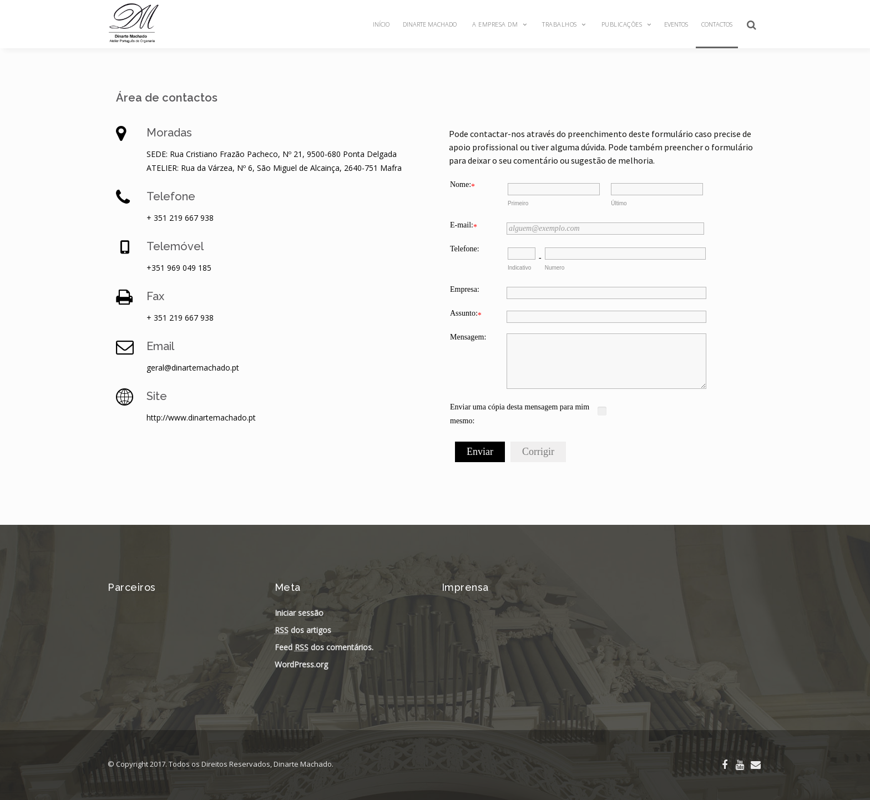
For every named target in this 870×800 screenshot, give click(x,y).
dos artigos (303, 630)
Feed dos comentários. (324, 647)
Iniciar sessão (299, 612)
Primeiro (518, 203)
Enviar (480, 451)
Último (618, 203)
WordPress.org (301, 664)
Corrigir (538, 451)
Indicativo (519, 268)
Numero (555, 268)
